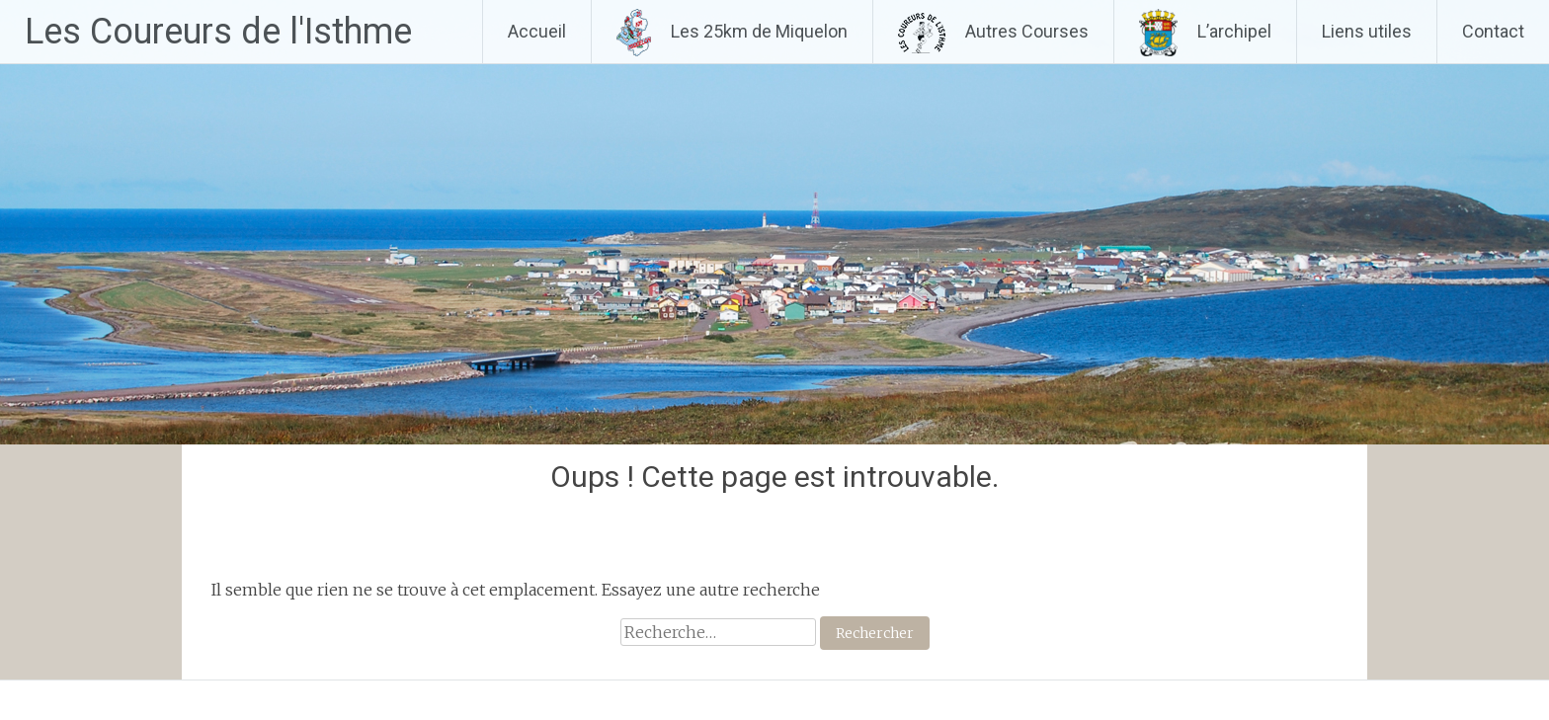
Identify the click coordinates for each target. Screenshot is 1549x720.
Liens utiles (1367, 31)
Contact (1493, 31)
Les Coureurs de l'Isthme (218, 31)
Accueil (537, 31)
